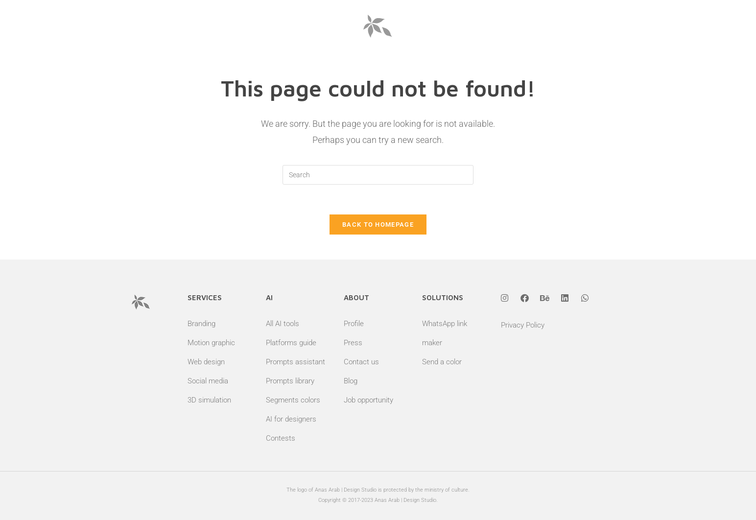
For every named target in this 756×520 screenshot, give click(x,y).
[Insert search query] (378, 175)
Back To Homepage (378, 224)
